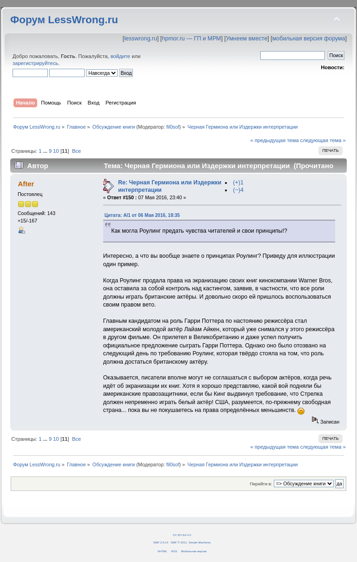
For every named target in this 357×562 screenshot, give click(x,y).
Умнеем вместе (246, 38)
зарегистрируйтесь (35, 63)
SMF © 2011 (179, 542)
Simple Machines (200, 542)
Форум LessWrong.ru (64, 20)
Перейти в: (261, 483)
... (46, 151)
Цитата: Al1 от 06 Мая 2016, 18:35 (142, 215)
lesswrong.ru (140, 38)
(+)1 (238, 182)
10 (56, 151)
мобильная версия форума (308, 38)
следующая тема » (323, 140)
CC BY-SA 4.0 (182, 534)
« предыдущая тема (274, 140)
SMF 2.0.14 (160, 542)
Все (76, 151)
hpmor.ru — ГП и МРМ (191, 38)
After (26, 184)
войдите (120, 56)
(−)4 (238, 190)
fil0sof (172, 127)
